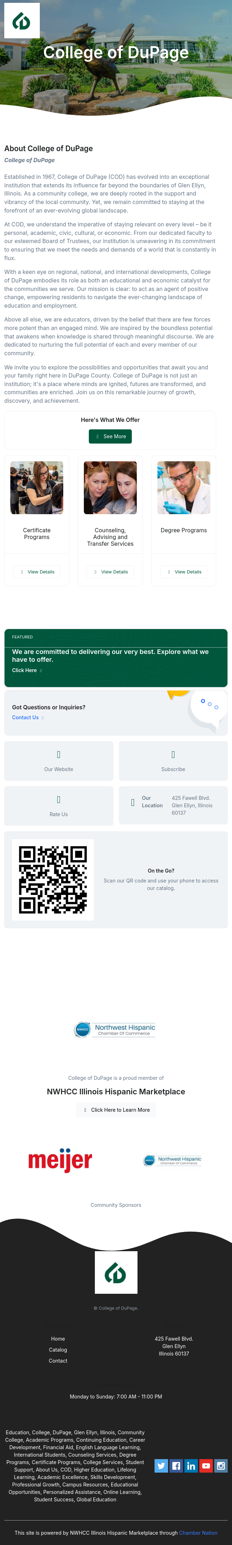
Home (58, 1339)
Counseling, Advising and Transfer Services (110, 537)
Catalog (58, 1350)
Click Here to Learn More (116, 1110)
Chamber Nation (198, 1533)
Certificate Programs (37, 533)
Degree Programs (184, 530)
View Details (37, 571)
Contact (58, 1361)
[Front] (23, 20)
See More (110, 436)
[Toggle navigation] (221, 21)
